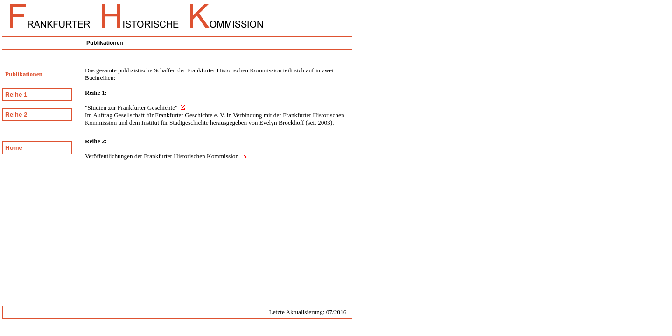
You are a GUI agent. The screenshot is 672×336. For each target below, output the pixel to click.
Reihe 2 (16, 114)
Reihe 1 (16, 94)
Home (13, 147)
